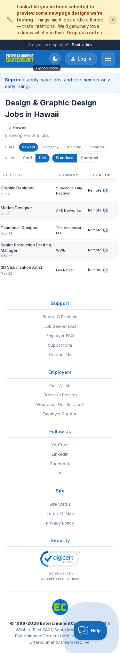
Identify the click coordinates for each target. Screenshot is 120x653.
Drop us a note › (84, 32)
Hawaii (17, 128)
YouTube (60, 444)
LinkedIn (60, 454)
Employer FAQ (60, 335)
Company (50, 147)
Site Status (60, 504)
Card (26, 157)
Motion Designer (16, 207)
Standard (65, 157)
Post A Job (60, 385)
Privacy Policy (60, 522)
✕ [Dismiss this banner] (113, 19)
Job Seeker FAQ (60, 326)
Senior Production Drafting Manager (26, 247)
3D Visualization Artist (21, 267)
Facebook (60, 463)
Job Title (73, 147)
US (105, 191)
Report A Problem (60, 316)
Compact (89, 157)
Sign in (12, 79)
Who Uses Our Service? (60, 404)
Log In (81, 59)
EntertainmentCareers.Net (68, 623)
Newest (28, 147)
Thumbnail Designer (20, 227)
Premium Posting (60, 394)
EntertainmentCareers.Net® (42, 635)
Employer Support (60, 413)
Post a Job (82, 44)
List (41, 157)
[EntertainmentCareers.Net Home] (20, 58)
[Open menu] (108, 59)
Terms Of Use (60, 513)
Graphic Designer (17, 188)
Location (96, 147)
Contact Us (60, 354)
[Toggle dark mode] (55, 58)
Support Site (60, 345)
